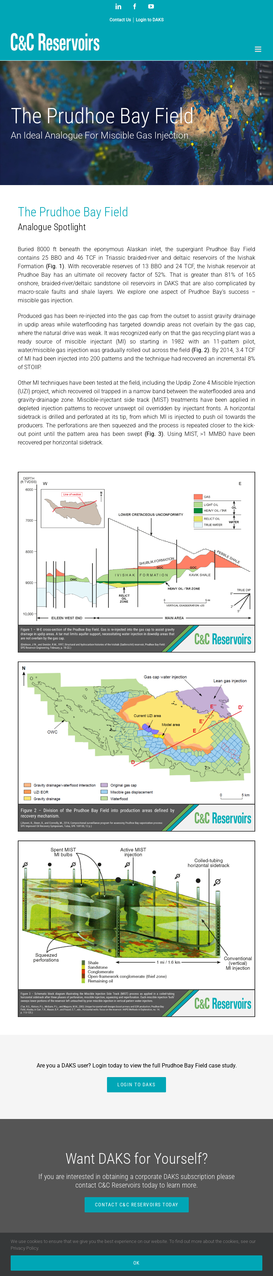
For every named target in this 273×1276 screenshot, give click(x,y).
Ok (136, 1263)
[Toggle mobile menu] (258, 49)
